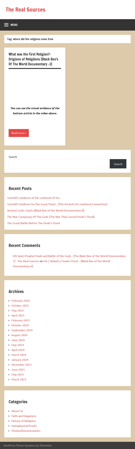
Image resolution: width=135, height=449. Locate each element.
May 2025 (17, 310)
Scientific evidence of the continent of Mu (33, 197)
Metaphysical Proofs (24, 425)
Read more (17, 132)
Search (13, 156)
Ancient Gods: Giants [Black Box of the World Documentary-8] (45, 210)
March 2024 (18, 354)
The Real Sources (25, 9)
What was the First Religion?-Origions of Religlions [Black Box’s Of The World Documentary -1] (33, 59)
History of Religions (23, 420)
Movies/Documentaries (25, 430)
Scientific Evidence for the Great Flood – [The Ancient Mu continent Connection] (57, 204)
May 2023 (17, 374)
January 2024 (19, 359)
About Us (17, 411)
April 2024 (17, 349)
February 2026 (20, 300)
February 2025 (20, 320)
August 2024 (19, 335)
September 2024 (22, 330)
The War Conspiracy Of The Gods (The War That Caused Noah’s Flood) (51, 216)
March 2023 (18, 379)
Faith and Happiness (23, 416)
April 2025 (17, 315)
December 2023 (21, 364)
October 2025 (20, 305)
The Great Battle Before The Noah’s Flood (33, 223)
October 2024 (20, 325)
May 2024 (17, 345)
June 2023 (18, 369)
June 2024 (18, 340)
